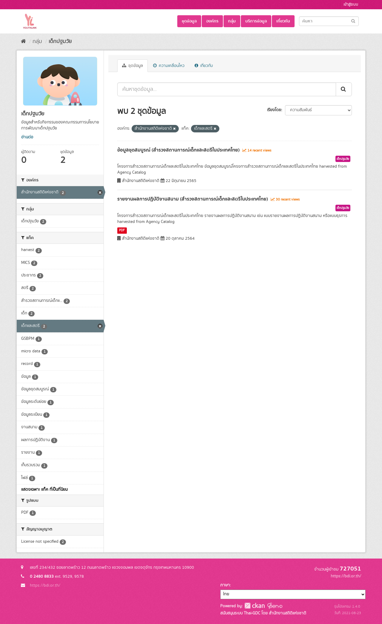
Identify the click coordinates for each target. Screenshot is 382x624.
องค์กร (212, 21)
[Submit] (353, 20)
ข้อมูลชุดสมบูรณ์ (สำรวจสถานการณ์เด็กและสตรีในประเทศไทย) (178, 150)
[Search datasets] (329, 21)
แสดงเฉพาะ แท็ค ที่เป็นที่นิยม (44, 490)
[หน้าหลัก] (23, 41)
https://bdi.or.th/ (45, 585)
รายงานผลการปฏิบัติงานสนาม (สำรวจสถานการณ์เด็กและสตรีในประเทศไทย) (192, 199)
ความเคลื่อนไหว (168, 66)
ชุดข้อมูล (189, 21)
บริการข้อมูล (256, 21)
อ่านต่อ (27, 137)
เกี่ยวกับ (283, 21)
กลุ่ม (232, 21)
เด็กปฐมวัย (60, 41)
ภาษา (225, 585)
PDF (122, 230)
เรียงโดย (274, 110)
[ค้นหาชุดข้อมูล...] (226, 89)
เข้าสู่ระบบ (351, 4)
